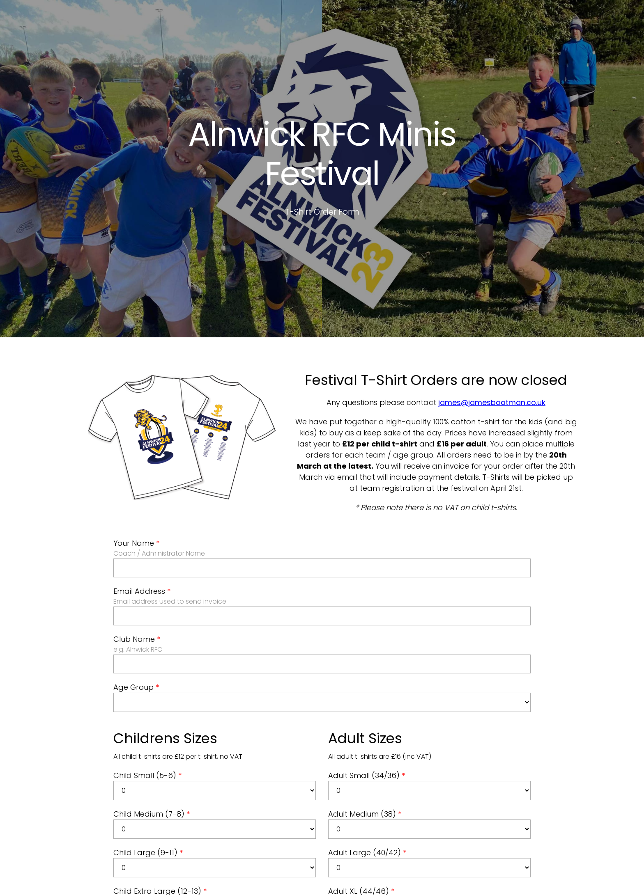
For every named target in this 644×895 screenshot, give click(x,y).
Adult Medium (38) (364, 770)
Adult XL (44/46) (361, 847)
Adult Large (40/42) (367, 809)
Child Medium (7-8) (151, 770)
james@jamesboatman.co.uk (491, 359)
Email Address (141, 547)
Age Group (136, 644)
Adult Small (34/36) (366, 732)
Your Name (136, 499)
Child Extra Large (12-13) (160, 847)
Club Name (136, 596)
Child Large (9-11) (148, 809)
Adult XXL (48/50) (362, 886)
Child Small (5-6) (147, 732)
